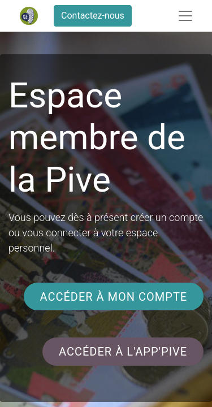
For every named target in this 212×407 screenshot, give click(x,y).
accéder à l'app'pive (123, 351)
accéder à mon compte (113, 297)
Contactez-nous (92, 15)
